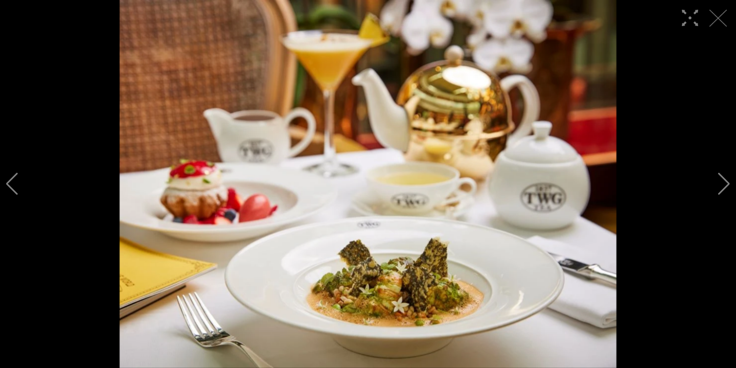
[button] (12, 184)
